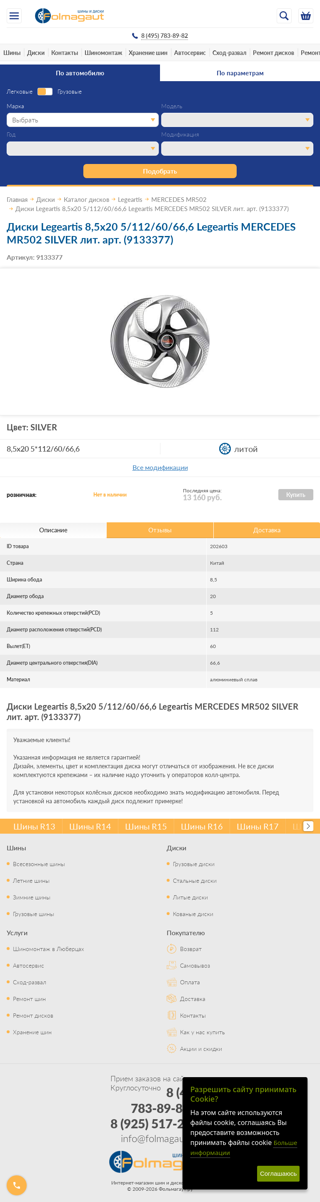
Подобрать (160, 171)
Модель (171, 106)
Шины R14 (90, 826)
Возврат (191, 948)
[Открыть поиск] (284, 15)
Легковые (19, 91)
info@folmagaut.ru (160, 1138)
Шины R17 (258, 826)
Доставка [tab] (266, 529)
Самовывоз (195, 965)
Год (11, 134)
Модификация (180, 134)
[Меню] (14, 15)
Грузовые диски (194, 863)
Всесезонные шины (39, 863)
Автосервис (190, 52)
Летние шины (31, 880)
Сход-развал (229, 52)
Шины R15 (146, 826)
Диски (36, 52)
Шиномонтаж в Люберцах (48, 948)
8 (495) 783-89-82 (168, 1100)
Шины (11, 52)
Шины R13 (34, 826)
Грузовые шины (33, 913)
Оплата (190, 982)
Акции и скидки (201, 1048)
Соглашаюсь (278, 1173)
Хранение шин (148, 52)
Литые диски (190, 897)
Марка (15, 106)
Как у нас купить (202, 1032)
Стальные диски (195, 880)
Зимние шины (31, 897)
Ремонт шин (29, 998)
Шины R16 (202, 826)
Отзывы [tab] (160, 529)
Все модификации (160, 467)
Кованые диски (193, 913)
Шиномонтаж (103, 52)
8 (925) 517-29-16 (160, 1123)
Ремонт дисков (273, 52)
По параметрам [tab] (240, 72)
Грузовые (70, 91)
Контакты (64, 52)
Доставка (192, 998)
